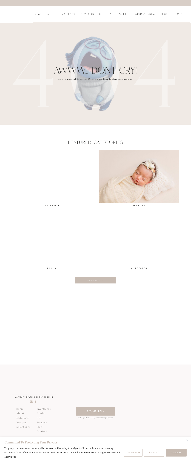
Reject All (154, 452)
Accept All (176, 452)
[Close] (187, 440)
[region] (95, 449)
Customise (132, 452)
